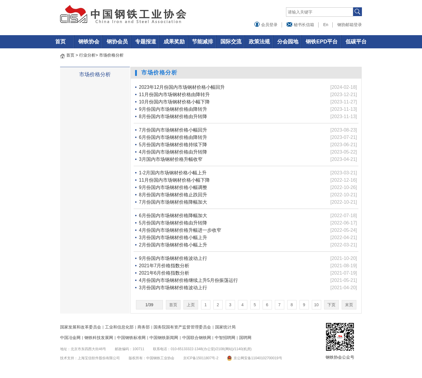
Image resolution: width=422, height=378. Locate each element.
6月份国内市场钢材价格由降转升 (173, 137)
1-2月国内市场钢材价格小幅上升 (173, 172)
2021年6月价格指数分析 (164, 272)
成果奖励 (174, 42)
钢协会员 (117, 42)
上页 (191, 304)
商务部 (143, 327)
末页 (349, 304)
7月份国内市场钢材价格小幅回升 (173, 129)
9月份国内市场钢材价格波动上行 (173, 258)
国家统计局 (225, 327)
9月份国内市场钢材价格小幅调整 (173, 187)
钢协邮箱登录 (349, 24)
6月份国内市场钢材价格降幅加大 (173, 215)
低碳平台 (356, 42)
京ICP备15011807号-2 (200, 358)
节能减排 (202, 42)
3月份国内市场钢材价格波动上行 (173, 287)
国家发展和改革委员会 (80, 327)
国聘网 (245, 337)
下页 (331, 304)
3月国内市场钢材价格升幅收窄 (171, 159)
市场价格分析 (111, 55)
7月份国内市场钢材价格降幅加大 (173, 202)
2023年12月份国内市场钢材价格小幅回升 (182, 87)
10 (316, 304)
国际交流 (230, 42)
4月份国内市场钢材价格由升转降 (173, 151)
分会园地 (287, 42)
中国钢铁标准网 (131, 337)
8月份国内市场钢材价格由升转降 (173, 116)
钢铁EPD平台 (322, 42)
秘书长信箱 (300, 24)
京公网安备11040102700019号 (258, 358)
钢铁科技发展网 (98, 337)
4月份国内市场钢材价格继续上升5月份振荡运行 (188, 280)
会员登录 (266, 24)
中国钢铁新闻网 (163, 337)
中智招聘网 (225, 337)
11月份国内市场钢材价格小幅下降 (174, 180)
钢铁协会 (88, 42)
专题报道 (145, 42)
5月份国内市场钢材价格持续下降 (173, 144)
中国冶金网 (70, 337)
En (325, 24)
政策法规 (259, 42)
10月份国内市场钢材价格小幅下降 (174, 101)
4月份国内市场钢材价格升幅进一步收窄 (180, 230)
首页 (60, 42)
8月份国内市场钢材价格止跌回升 (173, 194)
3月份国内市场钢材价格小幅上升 (173, 237)
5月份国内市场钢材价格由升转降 (173, 222)
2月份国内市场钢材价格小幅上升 (173, 244)
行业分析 (87, 55)
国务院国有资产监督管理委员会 (182, 327)
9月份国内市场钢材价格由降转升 (173, 109)
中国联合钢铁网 (196, 337)
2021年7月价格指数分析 (164, 265)
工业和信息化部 (119, 327)
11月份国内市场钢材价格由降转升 (174, 94)
